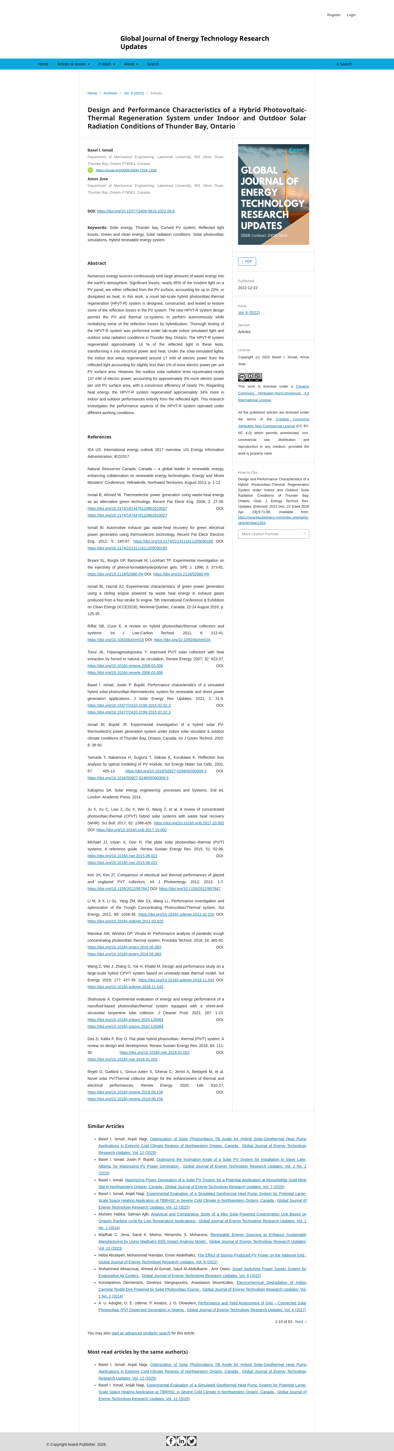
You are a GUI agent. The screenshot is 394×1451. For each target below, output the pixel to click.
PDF (248, 261)
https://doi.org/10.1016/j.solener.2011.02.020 (176, 914)
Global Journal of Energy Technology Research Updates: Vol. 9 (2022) (158, 1262)
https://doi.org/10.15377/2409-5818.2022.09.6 (136, 211)
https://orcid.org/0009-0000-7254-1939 (126, 170)
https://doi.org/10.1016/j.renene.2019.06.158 (125, 1092)
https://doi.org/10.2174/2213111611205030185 (173, 541)
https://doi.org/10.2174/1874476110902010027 (127, 508)
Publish (105, 64)
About (129, 64)
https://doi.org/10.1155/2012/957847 (118, 888)
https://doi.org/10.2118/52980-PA (115, 574)
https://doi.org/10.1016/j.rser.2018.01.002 (154, 1052)
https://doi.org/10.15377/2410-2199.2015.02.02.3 (129, 705)
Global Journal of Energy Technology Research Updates (194, 42)
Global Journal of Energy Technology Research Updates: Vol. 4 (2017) (246, 1310)
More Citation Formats (260, 533)
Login (351, 15)
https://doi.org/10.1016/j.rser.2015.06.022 (122, 856)
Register (333, 15)
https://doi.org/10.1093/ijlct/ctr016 (116, 640)
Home (43, 64)
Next (299, 1321)
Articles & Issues (71, 64)
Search (153, 64)
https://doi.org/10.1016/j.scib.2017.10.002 (189, 823)
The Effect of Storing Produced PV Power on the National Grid (251, 1255)
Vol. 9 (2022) (134, 93)
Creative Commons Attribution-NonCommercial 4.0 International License (273, 393)
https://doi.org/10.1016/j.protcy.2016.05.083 (124, 947)
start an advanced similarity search (140, 1333)
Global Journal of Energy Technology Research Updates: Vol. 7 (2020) (225, 1187)
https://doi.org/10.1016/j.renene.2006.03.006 (125, 666)
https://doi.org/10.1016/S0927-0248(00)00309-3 (166, 771)
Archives (110, 93)
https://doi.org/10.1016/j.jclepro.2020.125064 (125, 1019)
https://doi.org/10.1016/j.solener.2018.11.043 (176, 980)
